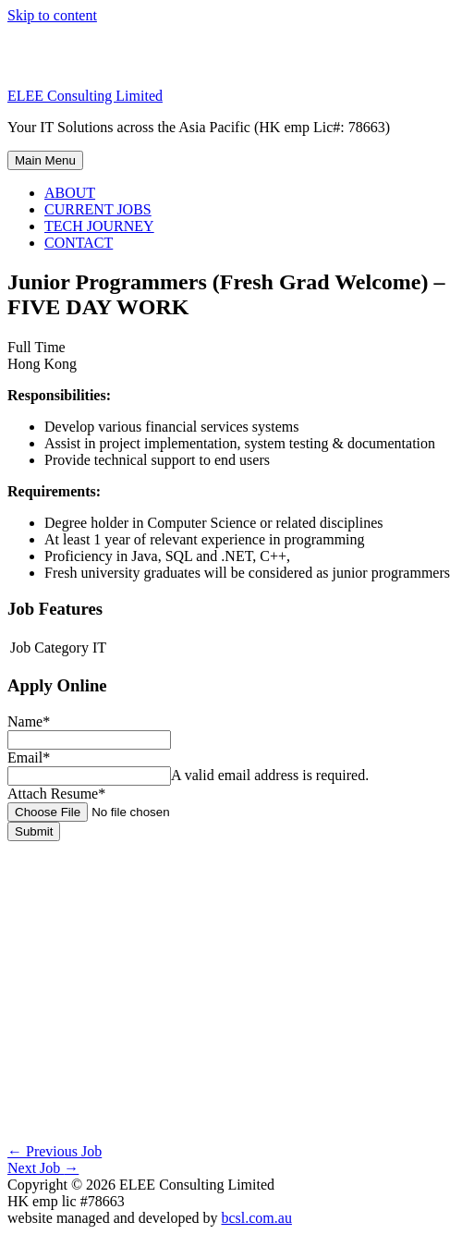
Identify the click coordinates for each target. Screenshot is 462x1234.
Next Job (43, 1168)
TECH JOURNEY (99, 226)
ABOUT (69, 193)
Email (28, 757)
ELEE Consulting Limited (85, 96)
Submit (34, 831)
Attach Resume (56, 793)
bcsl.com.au (256, 1218)
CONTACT (78, 242)
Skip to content (52, 15)
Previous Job (54, 1151)
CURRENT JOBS (98, 209)
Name (28, 721)
